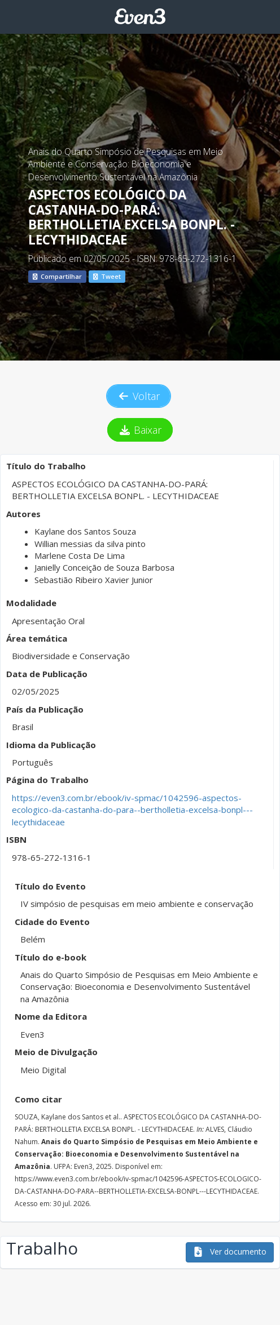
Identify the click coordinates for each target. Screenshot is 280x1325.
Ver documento (229, 1251)
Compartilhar (57, 276)
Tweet (107, 276)
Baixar (140, 430)
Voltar (138, 396)
